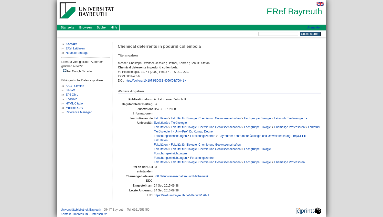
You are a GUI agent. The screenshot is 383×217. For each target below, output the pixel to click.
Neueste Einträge (77, 53)
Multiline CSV (74, 108)
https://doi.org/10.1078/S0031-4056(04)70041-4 (156, 80)
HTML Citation (75, 103)
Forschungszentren (202, 136)
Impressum (81, 214)
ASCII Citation (75, 86)
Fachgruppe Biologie (257, 118)
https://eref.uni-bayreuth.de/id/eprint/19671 (181, 195)
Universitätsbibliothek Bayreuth (81, 209)
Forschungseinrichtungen (170, 136)
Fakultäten (161, 118)
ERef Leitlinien (75, 48)
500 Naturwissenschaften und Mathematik (181, 176)
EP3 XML (72, 94)
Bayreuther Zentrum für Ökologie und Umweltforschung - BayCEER (262, 136)
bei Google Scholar (77, 71)
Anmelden (314, 27)
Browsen (85, 27)
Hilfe (114, 27)
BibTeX (70, 90)
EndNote (71, 99)
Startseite (67, 27)
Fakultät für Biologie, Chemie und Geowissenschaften (206, 118)
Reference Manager (79, 112)
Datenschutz (98, 214)
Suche (101, 27)
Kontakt (66, 214)
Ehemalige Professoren (289, 127)
